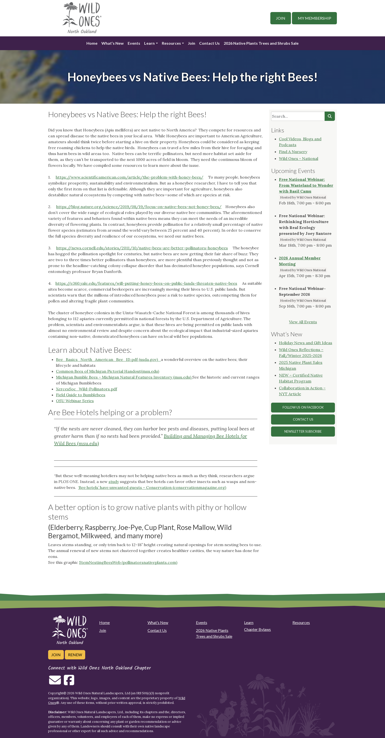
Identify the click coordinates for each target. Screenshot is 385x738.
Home (91, 43)
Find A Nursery (293, 151)
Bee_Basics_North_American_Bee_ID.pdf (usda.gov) (108, 359)
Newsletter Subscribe (303, 431)
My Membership (314, 18)
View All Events (303, 321)
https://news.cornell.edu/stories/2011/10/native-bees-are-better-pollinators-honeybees (142, 247)
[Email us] (55, 683)
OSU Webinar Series (75, 400)
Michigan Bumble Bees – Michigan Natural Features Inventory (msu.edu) (124, 377)
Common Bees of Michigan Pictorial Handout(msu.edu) (107, 371)
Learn (149, 43)
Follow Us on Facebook (303, 407)
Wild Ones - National (298, 158)
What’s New (112, 43)
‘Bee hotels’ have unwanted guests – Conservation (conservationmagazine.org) (152, 487)
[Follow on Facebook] (69, 683)
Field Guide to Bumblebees (80, 394)
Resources (171, 43)
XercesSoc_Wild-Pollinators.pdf (86, 388)
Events (134, 43)
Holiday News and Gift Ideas (305, 342)
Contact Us (209, 43)
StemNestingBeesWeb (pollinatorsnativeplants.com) (128, 562)
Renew (75, 654)
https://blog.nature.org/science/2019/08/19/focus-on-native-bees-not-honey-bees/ (138, 206)
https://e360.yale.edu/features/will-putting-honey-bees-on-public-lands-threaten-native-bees (146, 283)
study (114, 481)
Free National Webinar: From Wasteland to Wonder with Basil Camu (306, 185)
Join (280, 18)
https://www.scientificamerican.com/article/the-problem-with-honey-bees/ (129, 177)
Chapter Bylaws (257, 629)
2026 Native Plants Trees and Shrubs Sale (261, 43)
